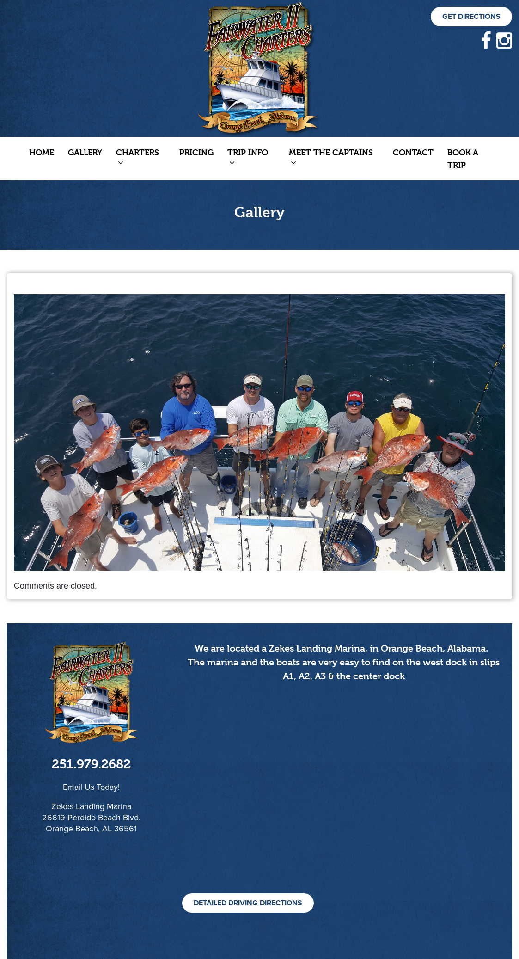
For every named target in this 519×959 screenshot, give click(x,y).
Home (41, 152)
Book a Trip (462, 159)
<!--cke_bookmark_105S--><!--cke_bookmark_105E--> (343, 798)
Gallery (85, 152)
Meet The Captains (331, 157)
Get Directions (471, 16)
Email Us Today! (91, 787)
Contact (413, 152)
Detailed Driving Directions (248, 903)
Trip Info (247, 157)
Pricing (196, 152)
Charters (137, 157)
